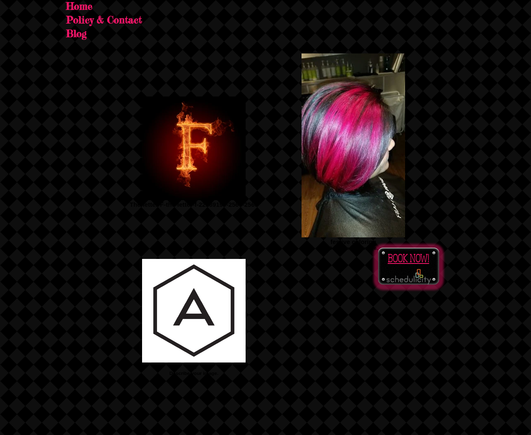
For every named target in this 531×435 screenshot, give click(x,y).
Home (79, 6)
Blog (76, 34)
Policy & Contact (104, 20)
